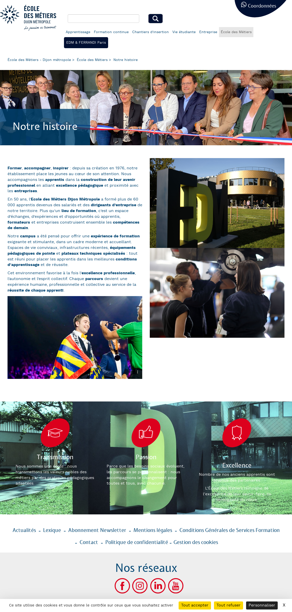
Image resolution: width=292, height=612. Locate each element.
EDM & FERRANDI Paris (86, 42)
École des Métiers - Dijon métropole (39, 60)
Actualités (24, 530)
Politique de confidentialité (136, 542)
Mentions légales (152, 530)
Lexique (52, 530)
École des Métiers (236, 32)
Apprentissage (78, 32)
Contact (89, 542)
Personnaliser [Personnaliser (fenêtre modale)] (262, 605)
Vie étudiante (184, 32)
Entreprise (208, 32)
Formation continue (111, 32)
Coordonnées (262, 6)
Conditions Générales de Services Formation (229, 530)
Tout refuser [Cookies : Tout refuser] (228, 605)
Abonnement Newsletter (97, 530)
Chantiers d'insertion (150, 32)
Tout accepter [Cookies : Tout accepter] (194, 605)
